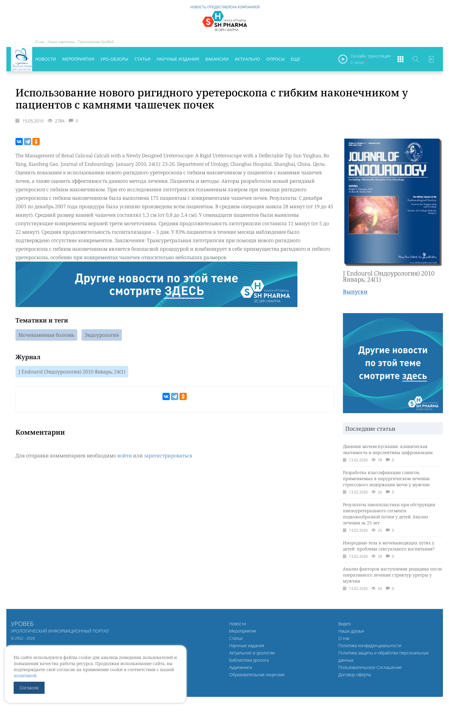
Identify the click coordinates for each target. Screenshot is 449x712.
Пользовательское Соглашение (370, 667)
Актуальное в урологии (252, 653)
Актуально (247, 59)
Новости (45, 59)
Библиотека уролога (249, 660)
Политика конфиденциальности (369, 645)
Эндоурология (102, 335)
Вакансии (217, 59)
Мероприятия (78, 59)
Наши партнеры (61, 41)
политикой (25, 675)
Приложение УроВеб (96, 41)
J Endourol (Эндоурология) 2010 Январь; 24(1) (71, 371)
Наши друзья (351, 631)
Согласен (29, 687)
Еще (295, 59)
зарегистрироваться (168, 455)
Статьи (142, 59)
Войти (430, 59)
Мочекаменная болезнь (46, 335)
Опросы (275, 59)
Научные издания (178, 59)
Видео (344, 624)
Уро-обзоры (114, 59)
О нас (40, 41)
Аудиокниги (240, 667)
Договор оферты (354, 674)
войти (124, 455)
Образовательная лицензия (256, 674)
